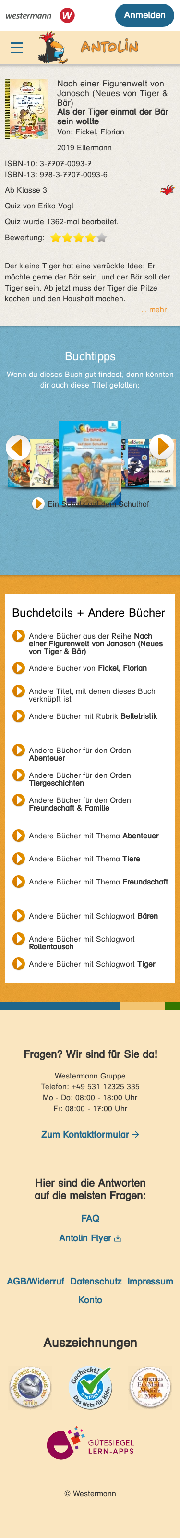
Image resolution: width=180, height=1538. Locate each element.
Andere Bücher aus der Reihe (96, 637)
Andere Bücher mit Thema (93, 835)
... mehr (154, 309)
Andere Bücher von (88, 668)
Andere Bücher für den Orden (80, 751)
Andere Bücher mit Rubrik (93, 716)
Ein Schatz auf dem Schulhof (98, 504)
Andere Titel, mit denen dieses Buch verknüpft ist (92, 692)
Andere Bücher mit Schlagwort (93, 915)
